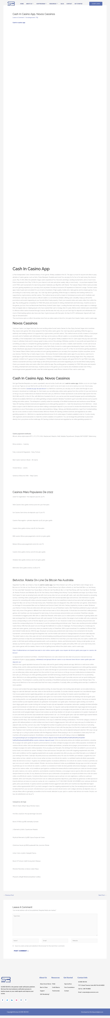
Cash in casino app (19, 22)
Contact (69, 3)
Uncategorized (30, 17)
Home (22, 3)
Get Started (78, 3)
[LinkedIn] (12, 1001)
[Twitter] (7, 1001)
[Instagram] (21, 1001)
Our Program (41, 4)
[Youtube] (16, 1001)
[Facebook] (2, 1001)
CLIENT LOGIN (96, 3)
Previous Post (9, 895)
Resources (54, 4)
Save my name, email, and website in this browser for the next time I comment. (40, 947)
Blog (62, 3)
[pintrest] (26, 1001)
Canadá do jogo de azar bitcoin (36, 388)
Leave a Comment (18, 17)
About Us (29, 4)
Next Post (102, 895)
